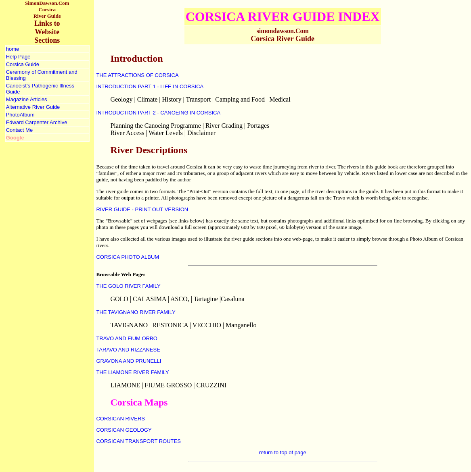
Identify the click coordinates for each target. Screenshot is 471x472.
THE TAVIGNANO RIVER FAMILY (135, 312)
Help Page (18, 57)
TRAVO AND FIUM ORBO (126, 338)
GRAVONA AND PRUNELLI (128, 361)
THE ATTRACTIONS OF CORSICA (137, 75)
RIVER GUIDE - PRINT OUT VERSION (142, 209)
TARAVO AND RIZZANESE (128, 350)
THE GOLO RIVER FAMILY (128, 286)
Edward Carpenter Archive (36, 122)
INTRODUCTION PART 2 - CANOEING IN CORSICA (158, 113)
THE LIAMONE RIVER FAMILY (132, 372)
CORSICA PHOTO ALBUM (127, 257)
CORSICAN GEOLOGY (123, 430)
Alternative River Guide (33, 107)
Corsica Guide (22, 64)
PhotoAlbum (20, 115)
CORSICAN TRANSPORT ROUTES (138, 441)
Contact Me (19, 130)
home (12, 49)
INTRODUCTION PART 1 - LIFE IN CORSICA (149, 86)
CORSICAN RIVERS (120, 419)
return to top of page (282, 452)
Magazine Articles (26, 99)
